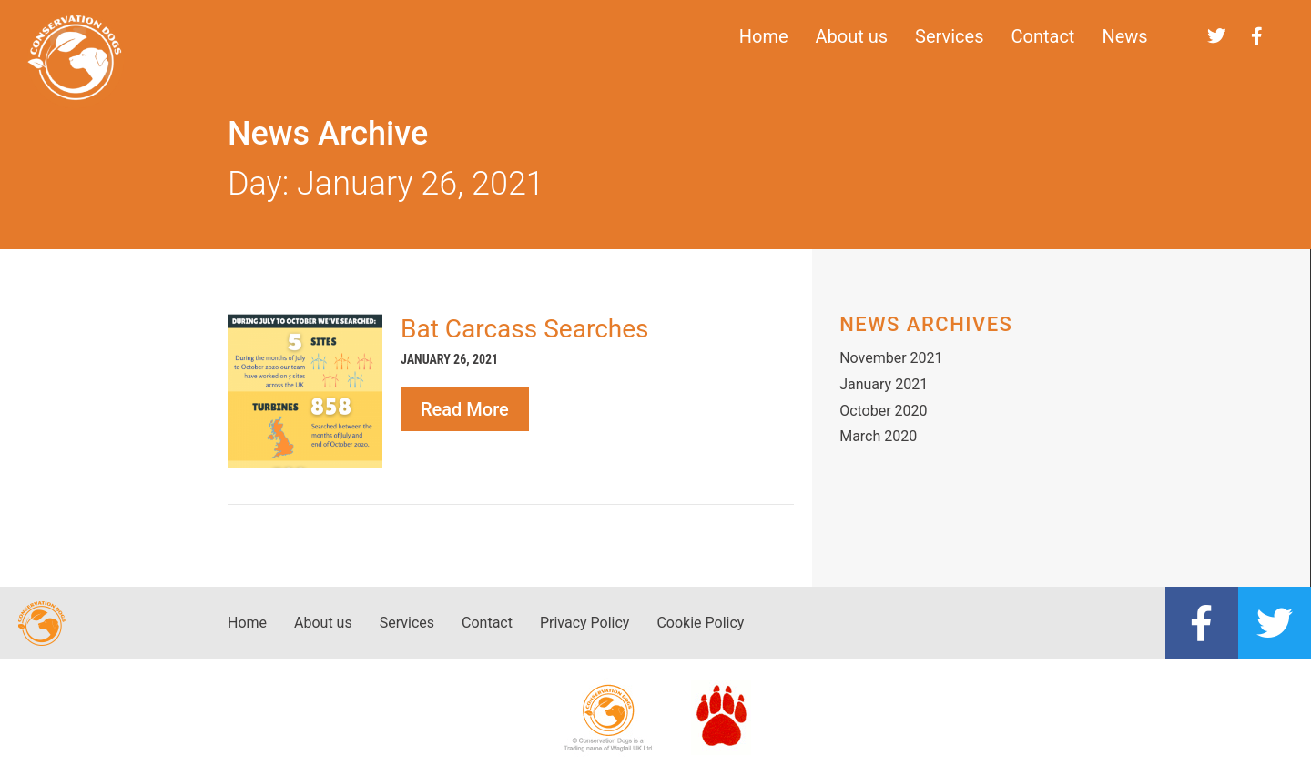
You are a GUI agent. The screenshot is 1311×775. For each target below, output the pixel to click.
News (1124, 36)
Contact (1043, 36)
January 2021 (883, 384)
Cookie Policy (700, 622)
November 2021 (890, 358)
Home (763, 36)
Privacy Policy (585, 622)
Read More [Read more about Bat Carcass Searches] (465, 409)
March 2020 (878, 436)
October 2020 (883, 410)
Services (949, 36)
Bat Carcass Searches (525, 329)
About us (852, 36)
